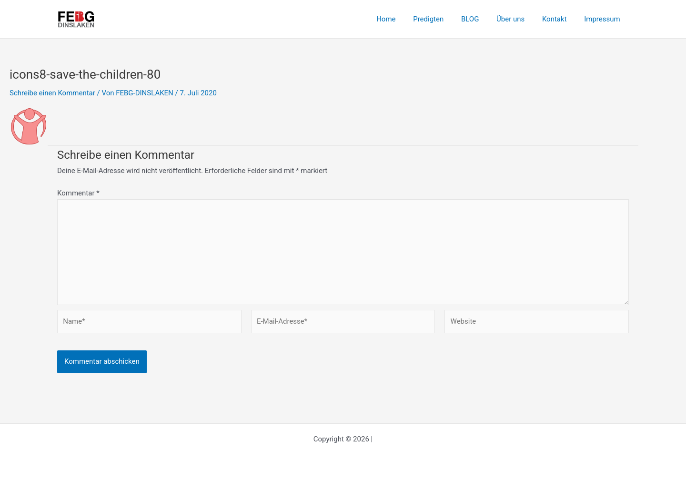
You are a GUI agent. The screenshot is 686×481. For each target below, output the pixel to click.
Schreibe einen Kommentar (52, 93)
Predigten (442, 19)
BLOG (481, 19)
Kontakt (559, 19)
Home (403, 19)
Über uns (518, 19)
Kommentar (78, 193)
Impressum (604, 19)
